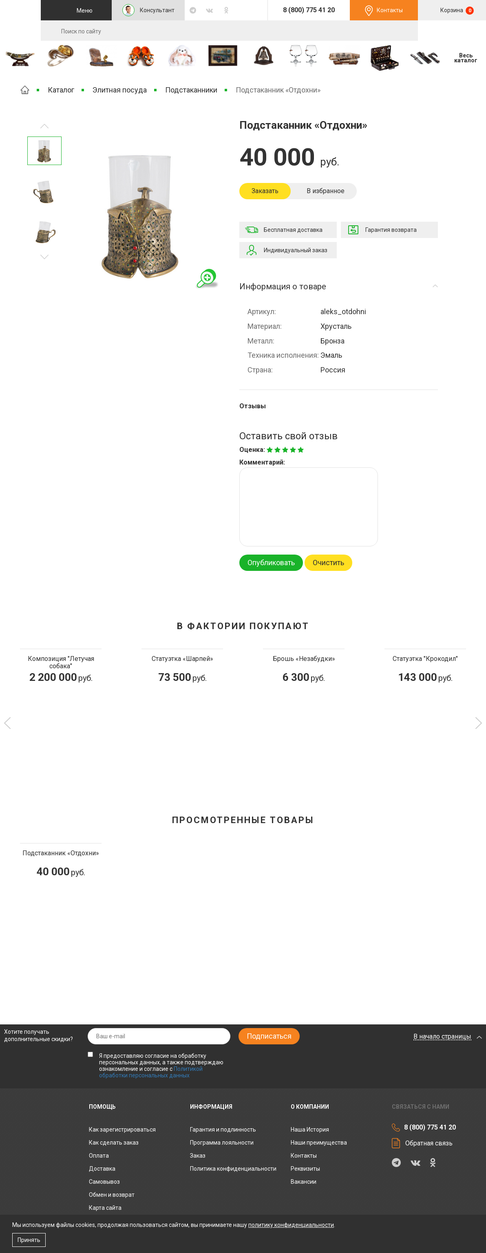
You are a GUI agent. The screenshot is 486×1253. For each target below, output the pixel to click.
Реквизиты (305, 1168)
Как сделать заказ (114, 1142)
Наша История (310, 1129)
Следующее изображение (44, 126)
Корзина (456, 11)
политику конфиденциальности (291, 1225)
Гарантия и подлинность (223, 1129)
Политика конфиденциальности (233, 1168)
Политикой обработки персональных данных (151, 1072)
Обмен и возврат (112, 1194)
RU (452, 30)
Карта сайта (105, 1208)
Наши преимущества (319, 1142)
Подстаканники (191, 90)
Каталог (61, 90)
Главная (24, 90)
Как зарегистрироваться (122, 1129)
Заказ (197, 1155)
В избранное (326, 191)
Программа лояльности (222, 1142)
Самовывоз (104, 1181)
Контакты (390, 10)
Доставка (102, 1168)
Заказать (265, 191)
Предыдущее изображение (44, 257)
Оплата (99, 1155)
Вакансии (303, 1181)
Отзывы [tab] (252, 406)
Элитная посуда (120, 90)
